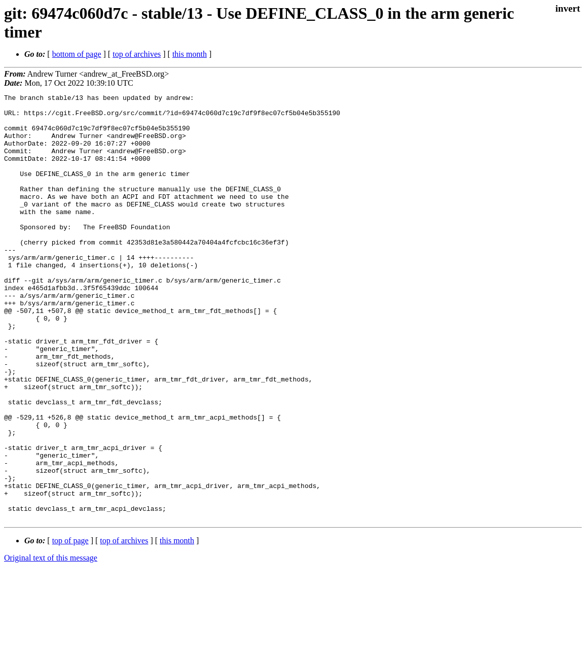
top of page (70, 625)
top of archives (137, 54)
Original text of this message (50, 643)
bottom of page (76, 54)
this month (189, 54)
